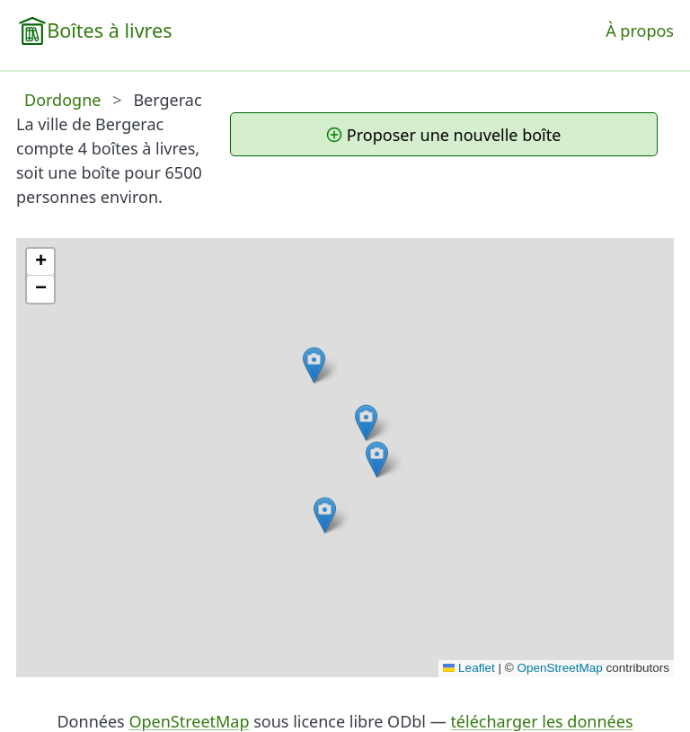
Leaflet (469, 668)
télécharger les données (541, 721)
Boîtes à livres (109, 30)
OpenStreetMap (559, 668)
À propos (640, 30)
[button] (377, 459)
